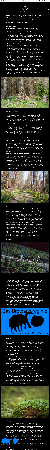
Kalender (15, 1)
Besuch (25, 1)
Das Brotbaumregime (6, 1)
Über (35, 1)
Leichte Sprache (44, 1)
